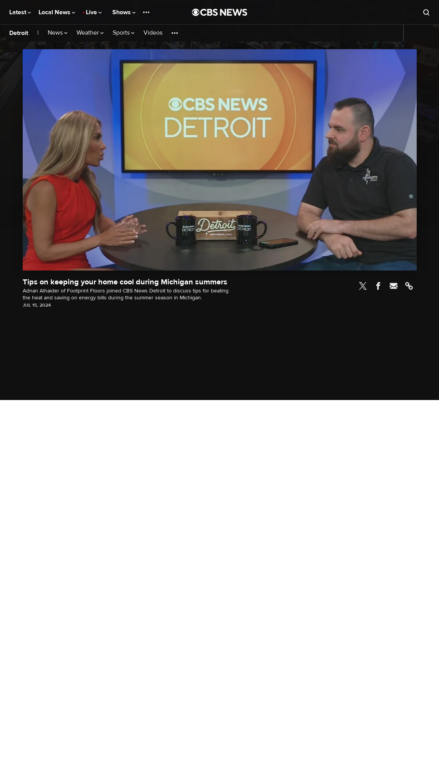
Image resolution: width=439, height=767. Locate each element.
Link (409, 286)
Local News (56, 12)
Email (393, 286)
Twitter (363, 286)
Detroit (18, 33)
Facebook (378, 286)
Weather (90, 33)
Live (94, 12)
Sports (123, 33)
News (57, 33)
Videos (153, 33)
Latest (20, 12)
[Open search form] (426, 12)
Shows (123, 12)
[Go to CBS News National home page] (219, 12)
